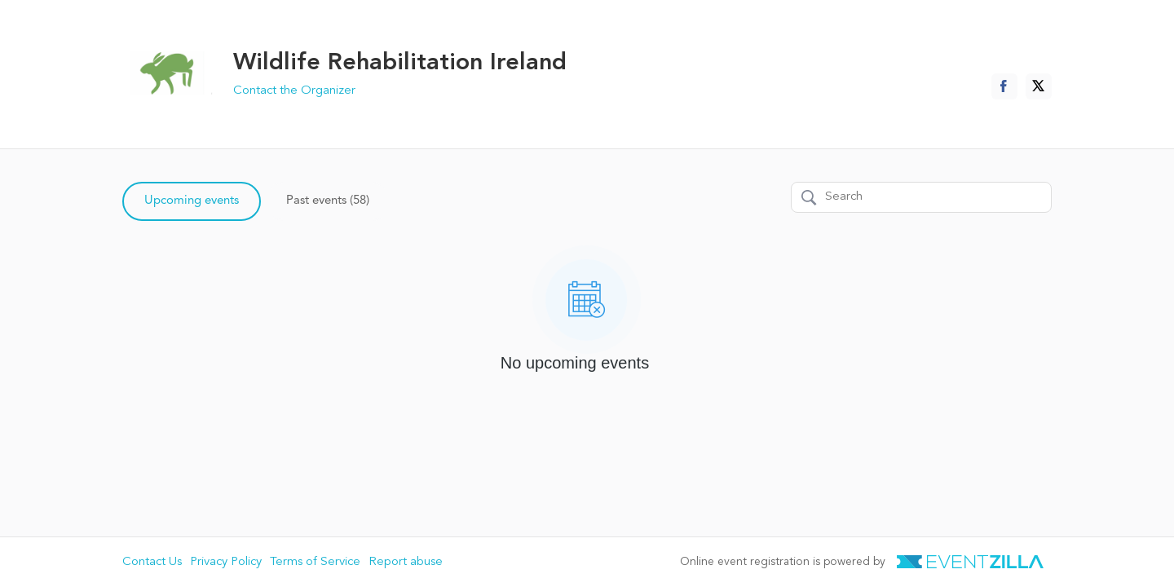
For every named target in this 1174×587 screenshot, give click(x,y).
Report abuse (406, 562)
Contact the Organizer (294, 91)
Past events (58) (327, 201)
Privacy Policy (226, 562)
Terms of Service (315, 562)
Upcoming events (191, 201)
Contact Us (152, 562)
